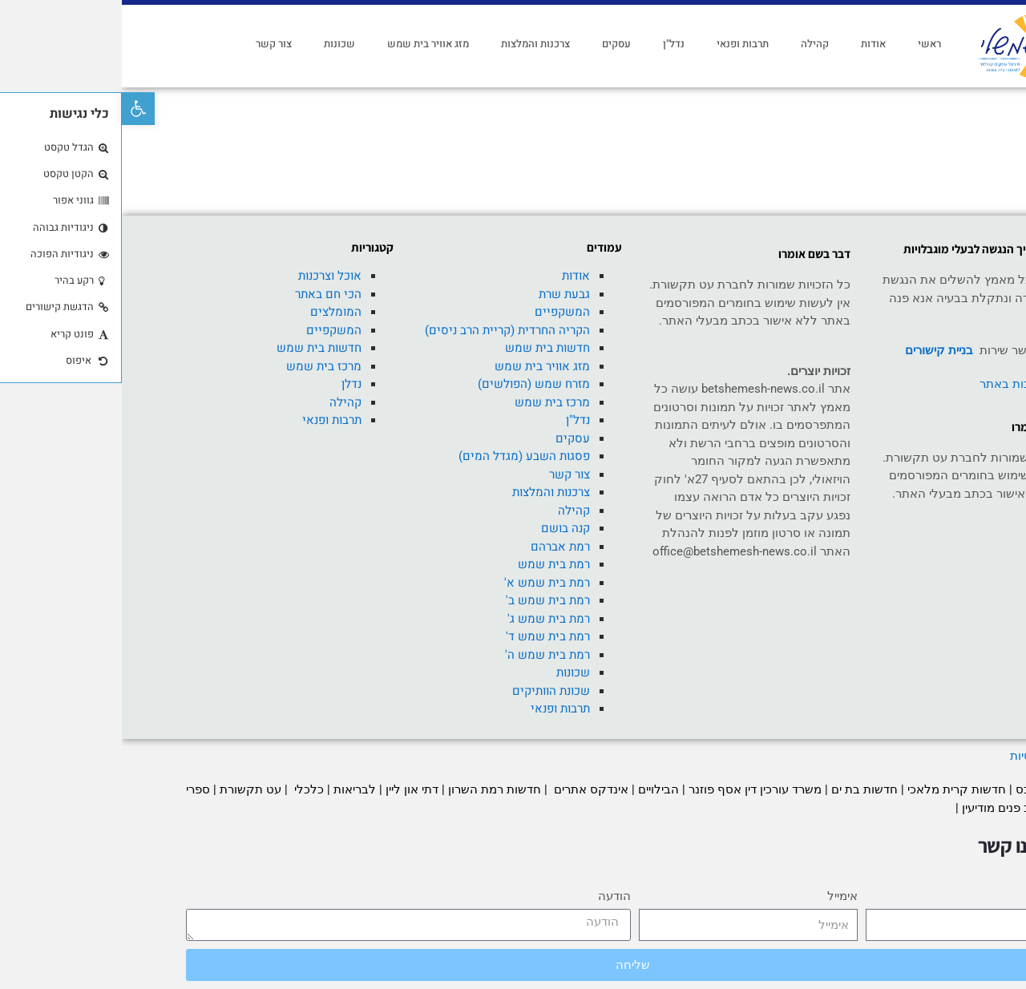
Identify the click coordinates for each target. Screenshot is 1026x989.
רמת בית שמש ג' (427, 619)
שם (953, 896)
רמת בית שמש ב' (426, 600)
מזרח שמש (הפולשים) (412, 384)
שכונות (217, 43)
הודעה (492, 896)
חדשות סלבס (928, 789)
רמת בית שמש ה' (425, 655)
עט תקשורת (129, 789)
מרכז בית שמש (430, 402)
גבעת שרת (442, 294)
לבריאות (233, 789)
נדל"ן (552, 43)
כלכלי (185, 789)
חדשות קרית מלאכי (836, 789)
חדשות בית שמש (425, 348)
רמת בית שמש (432, 564)
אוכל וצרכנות (208, 276)
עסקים (494, 43)
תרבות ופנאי (621, 43)
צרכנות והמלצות (413, 43)
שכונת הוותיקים (429, 691)
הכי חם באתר (206, 294)
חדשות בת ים (742, 789)
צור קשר (152, 43)
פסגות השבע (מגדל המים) (402, 456)
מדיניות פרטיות (923, 756)
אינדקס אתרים (468, 789)
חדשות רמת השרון (372, 789)
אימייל (720, 896)
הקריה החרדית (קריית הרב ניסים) (385, 330)
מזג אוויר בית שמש (306, 43)
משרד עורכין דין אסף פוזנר (633, 789)
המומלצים (214, 312)
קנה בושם (443, 528)
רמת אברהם (438, 546)
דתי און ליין (290, 789)
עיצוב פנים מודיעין (884, 808)
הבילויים (536, 789)
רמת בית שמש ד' (426, 636)
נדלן (230, 384)
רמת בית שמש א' (425, 582)
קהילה (693, 43)
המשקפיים (440, 312)
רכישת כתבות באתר (908, 384)
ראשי (807, 43)
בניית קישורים (817, 350)
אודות (751, 43)
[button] (16, 108)
